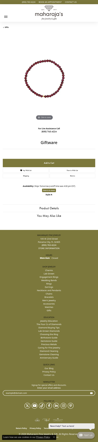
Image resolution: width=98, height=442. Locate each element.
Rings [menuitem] (49, 283)
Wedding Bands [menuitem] (49, 280)
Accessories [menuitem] (49, 303)
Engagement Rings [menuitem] (49, 277)
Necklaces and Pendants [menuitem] (49, 290)
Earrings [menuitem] (49, 287)
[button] (50, 2)
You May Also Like (49, 215)
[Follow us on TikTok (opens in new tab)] (42, 406)
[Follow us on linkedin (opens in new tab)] (56, 406)
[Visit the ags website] (58, 420)
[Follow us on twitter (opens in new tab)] (27, 406)
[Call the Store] (49, 245)
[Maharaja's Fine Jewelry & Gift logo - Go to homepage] (49, 13)
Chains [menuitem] (49, 293)
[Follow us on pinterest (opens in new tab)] (71, 406)
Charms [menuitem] (49, 270)
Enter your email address (49, 388)
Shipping (26, 176)
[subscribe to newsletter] (91, 393)
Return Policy (21, 428)
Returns (72, 176)
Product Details (49, 208)
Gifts (7, 27)
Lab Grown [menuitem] (49, 273)
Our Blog (49, 368)
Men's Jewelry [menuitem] (49, 300)
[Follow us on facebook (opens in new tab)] (49, 406)
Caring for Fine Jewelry (49, 347)
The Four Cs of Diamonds (49, 324)
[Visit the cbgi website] (37, 420)
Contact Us (49, 375)
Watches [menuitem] (49, 307)
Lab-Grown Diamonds (49, 330)
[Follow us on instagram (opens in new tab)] (63, 406)
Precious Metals (49, 344)
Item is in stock (49, 190)
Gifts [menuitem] (49, 310)
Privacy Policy (49, 371)
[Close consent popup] (54, 437)
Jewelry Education (49, 320)
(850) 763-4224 (49, 131)
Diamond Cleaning (49, 351)
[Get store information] (49, 248)
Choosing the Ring (49, 334)
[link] (28, 2)
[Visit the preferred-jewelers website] (46, 420)
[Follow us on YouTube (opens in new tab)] (34, 406)
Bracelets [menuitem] (48, 297)
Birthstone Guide (49, 337)
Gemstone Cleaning (49, 354)
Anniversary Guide (49, 357)
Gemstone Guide (49, 341)
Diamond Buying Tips (49, 327)
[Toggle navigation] (5, 17)
